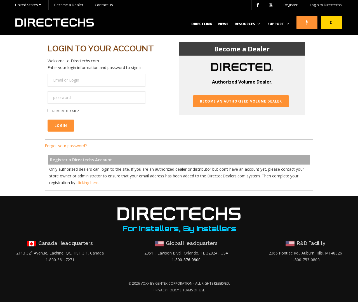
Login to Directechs (326, 4)
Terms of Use (194, 290)
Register (291, 4)
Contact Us (104, 4)
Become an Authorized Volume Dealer (241, 101)
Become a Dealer (68, 4)
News (223, 24)
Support (278, 24)
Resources (248, 24)
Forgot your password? (66, 145)
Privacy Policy (166, 290)
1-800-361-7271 (60, 259)
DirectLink (201, 24)
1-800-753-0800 (305, 259)
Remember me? (65, 110)
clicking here (87, 182)
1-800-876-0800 (186, 259)
